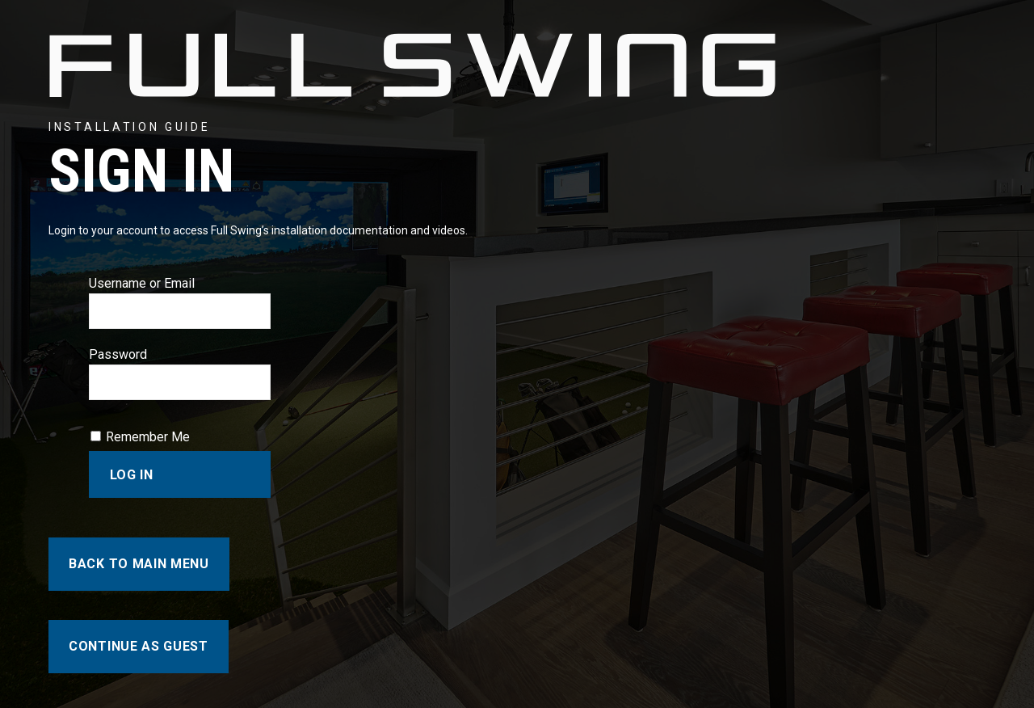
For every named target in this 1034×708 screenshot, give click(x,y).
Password (118, 354)
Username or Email (142, 283)
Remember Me (148, 437)
